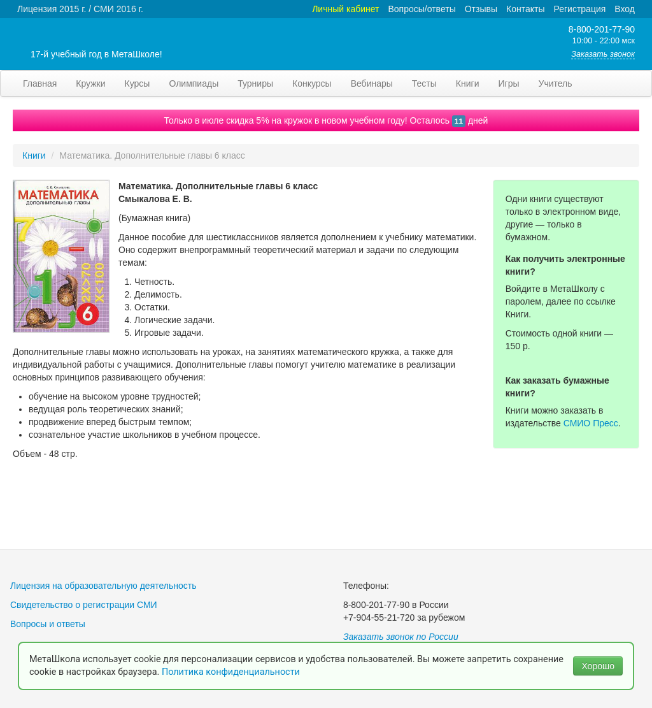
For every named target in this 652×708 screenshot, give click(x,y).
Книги (467, 83)
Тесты (424, 83)
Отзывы (481, 9)
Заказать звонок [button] (603, 54)
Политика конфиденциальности (232, 672)
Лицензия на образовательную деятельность (103, 586)
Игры (508, 83)
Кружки (90, 83)
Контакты (525, 9)
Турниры (255, 83)
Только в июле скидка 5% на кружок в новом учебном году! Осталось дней (326, 120)
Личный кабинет (345, 9)
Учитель (555, 83)
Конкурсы (312, 83)
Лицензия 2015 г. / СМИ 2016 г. (80, 9)
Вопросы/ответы (422, 9)
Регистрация (579, 9)
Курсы (137, 83)
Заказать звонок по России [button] (400, 637)
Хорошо (597, 666)
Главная (40, 83)
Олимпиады (193, 83)
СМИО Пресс (590, 423)
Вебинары (372, 83)
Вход (624, 9)
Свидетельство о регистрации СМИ (83, 605)
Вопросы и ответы (47, 624)
